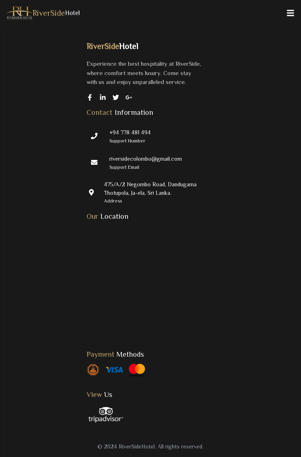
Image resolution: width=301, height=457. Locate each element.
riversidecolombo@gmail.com (145, 158)
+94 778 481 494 (130, 132)
